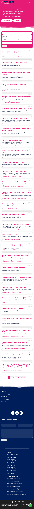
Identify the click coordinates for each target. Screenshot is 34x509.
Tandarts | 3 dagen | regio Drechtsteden (13, 267)
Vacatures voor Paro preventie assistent (14, 483)
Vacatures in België (11, 473)
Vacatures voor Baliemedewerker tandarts (15, 491)
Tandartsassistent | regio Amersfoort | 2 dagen (15, 224)
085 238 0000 (6, 399)
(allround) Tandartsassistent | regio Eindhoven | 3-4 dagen (17, 319)
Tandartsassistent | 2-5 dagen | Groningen (14, 171)
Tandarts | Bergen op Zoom (10, 234)
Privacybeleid (22, 504)
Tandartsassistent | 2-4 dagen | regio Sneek (14, 62)
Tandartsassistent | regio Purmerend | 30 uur (15, 181)
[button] (32, 2)
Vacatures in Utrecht (11, 459)
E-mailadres (25, 424)
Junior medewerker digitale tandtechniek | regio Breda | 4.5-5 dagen (16, 256)
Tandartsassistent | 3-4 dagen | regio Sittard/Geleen (17, 118)
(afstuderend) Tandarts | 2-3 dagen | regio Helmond (17, 108)
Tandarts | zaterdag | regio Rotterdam (13, 308)
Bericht (17, 433)
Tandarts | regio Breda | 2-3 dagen (12, 140)
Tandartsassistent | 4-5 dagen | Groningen (14, 287)
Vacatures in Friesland (11, 468)
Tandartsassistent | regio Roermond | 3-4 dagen (16, 298)
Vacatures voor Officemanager (13, 492)
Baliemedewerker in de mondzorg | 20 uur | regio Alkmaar (16, 73)
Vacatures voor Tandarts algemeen (13, 478)
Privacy (2, 442)
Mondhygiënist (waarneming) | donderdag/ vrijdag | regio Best (17, 97)
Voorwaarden (6, 442)
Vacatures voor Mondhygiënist (13, 481)
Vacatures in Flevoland (11, 464)
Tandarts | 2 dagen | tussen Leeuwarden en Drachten (14, 342)
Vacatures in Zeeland (11, 472)
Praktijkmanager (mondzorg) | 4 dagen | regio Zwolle (15, 151)
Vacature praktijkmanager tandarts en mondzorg (16, 494)
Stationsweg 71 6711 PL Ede (9, 402)
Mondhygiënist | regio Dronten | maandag (14, 214)
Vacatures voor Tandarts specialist (13, 480)
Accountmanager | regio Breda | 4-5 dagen (14, 245)
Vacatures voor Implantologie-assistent (14, 488)
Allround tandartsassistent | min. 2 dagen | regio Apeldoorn (16, 331)
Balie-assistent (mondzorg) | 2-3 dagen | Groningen (17, 277)
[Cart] (30, 2)
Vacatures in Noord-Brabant (12, 454)
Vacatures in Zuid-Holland (12, 460)
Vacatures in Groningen (11, 462)
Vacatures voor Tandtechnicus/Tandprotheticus (16, 496)
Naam (8, 424)
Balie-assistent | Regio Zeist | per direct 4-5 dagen (16, 354)
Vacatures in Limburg (11, 467)
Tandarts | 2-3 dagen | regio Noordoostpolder (15, 52)
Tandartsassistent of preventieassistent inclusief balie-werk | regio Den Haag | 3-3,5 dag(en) (16, 365)
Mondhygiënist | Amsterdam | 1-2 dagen (13, 162)
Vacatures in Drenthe (11, 465)
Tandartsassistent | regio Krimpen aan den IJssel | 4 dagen (16, 192)
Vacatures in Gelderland (11, 457)
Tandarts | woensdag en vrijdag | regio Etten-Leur (16, 204)
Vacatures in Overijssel (11, 470)
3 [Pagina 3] (13, 377)
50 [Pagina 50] (18, 377)
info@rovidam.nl (7, 401)
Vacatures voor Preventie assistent (13, 484)
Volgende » (23, 377)
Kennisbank (14, 505)
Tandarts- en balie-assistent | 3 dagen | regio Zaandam (15, 85)
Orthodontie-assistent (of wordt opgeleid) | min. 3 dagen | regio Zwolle (16, 129)
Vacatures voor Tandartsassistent (13, 489)
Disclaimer (9, 505)
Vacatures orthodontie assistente (13, 486)
